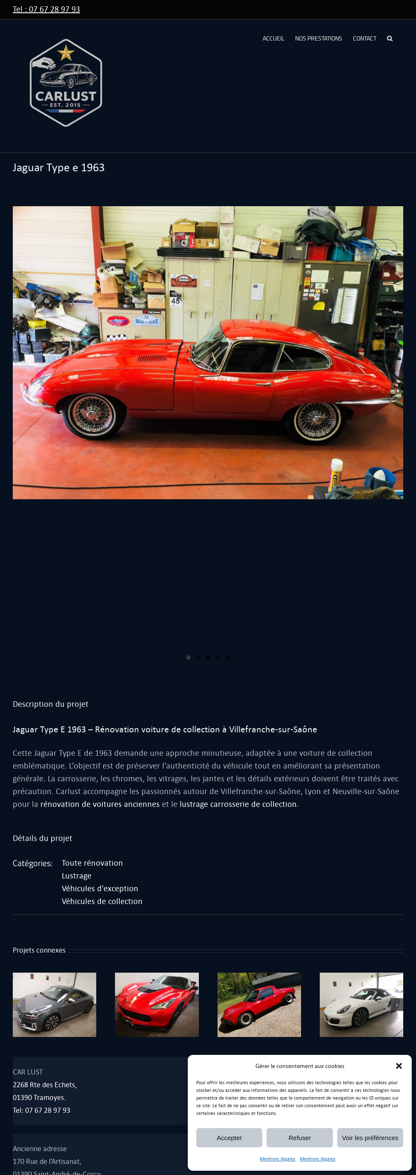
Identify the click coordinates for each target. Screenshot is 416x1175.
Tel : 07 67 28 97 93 (46, 9)
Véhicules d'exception (100, 888)
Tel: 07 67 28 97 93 (41, 1110)
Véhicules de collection (102, 901)
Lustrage (77, 875)
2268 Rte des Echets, (45, 1085)
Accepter (229, 1137)
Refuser (300, 1137)
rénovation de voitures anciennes (100, 804)
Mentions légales (278, 1159)
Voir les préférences (370, 1137)
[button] (399, 1066)
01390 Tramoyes (38, 1098)
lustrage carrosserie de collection (238, 804)
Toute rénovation (92, 862)
